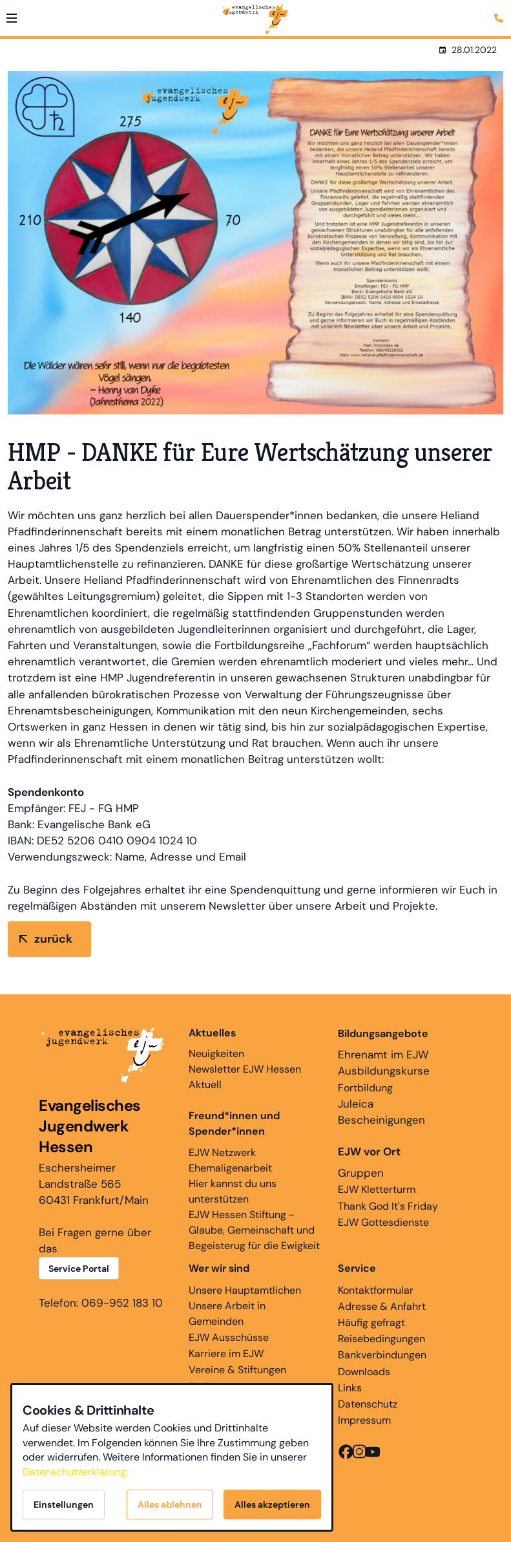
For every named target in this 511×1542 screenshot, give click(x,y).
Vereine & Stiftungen (237, 1369)
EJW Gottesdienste (383, 1222)
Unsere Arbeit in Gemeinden (227, 1313)
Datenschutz (367, 1404)
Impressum (364, 1420)
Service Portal (78, 1268)
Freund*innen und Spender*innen (234, 1123)
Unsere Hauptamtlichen (245, 1290)
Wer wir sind (219, 1268)
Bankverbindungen (382, 1355)
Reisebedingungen (381, 1338)
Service (357, 1268)
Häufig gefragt (371, 1322)
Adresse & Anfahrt (382, 1306)
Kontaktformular (375, 1290)
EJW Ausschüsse (229, 1337)
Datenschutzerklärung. (76, 1472)
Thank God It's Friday (388, 1206)
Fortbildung (365, 1088)
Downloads (364, 1371)
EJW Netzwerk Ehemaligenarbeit (230, 1160)
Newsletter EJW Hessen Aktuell (245, 1076)
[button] (11, 18)
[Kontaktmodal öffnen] (500, 10)
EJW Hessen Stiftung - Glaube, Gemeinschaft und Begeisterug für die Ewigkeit (254, 1230)
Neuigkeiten (216, 1042)
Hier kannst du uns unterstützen (232, 1191)
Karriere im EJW (226, 1353)
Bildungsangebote (383, 1033)
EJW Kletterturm (376, 1189)
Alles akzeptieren (272, 1504)
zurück (53, 939)
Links (350, 1388)
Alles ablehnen (170, 1504)
